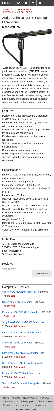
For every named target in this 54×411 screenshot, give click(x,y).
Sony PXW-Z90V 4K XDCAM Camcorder (23, 322)
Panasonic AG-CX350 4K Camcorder (21, 373)
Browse (16, 398)
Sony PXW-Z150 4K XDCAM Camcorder (23, 363)
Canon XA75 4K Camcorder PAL (19, 292)
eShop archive (10, 401)
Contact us (40, 405)
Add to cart (9, 296)
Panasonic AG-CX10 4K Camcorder (20, 312)
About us (26, 405)
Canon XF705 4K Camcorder (17, 342)
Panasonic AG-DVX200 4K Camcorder (22, 332)
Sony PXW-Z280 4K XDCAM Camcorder (23, 353)
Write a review (42, 273)
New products (30, 398)
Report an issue (11, 405)
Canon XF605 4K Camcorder (17, 302)
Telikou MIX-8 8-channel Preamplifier (21, 383)
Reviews (44, 398)
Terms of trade (45, 401)
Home (6, 398)
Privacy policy (28, 401)
